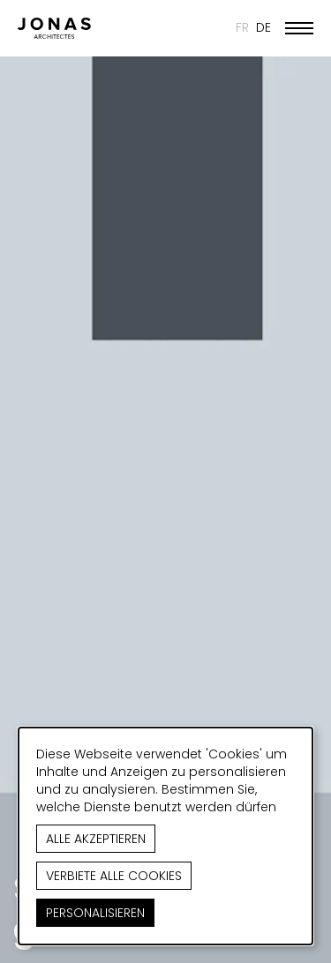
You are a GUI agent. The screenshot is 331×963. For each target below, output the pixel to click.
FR (242, 27)
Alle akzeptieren (96, 838)
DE (263, 27)
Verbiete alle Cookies (114, 876)
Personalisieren (95, 913)
